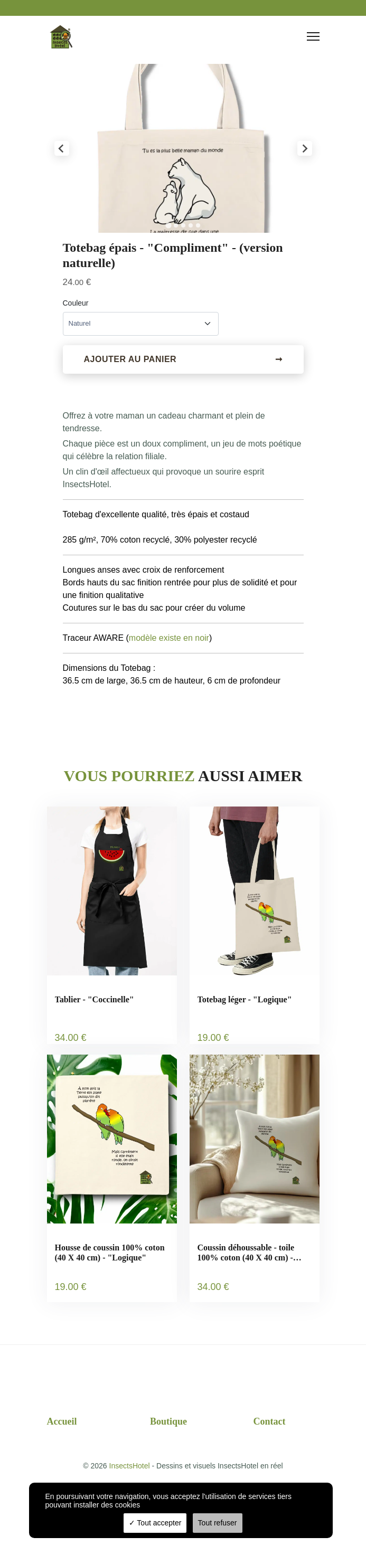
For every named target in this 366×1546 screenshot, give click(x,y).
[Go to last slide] (61, 148)
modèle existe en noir (169, 637)
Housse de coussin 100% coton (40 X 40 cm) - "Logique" (110, 1252)
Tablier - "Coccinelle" (94, 999)
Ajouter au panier (183, 359)
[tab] (168, 225)
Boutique (168, 1421)
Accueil (62, 1421)
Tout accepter (155, 1523)
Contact (270, 1421)
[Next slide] (304, 148)
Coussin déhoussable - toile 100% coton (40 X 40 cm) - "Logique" (246, 1253)
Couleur (76, 303)
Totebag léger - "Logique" (245, 999)
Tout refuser (217, 1523)
